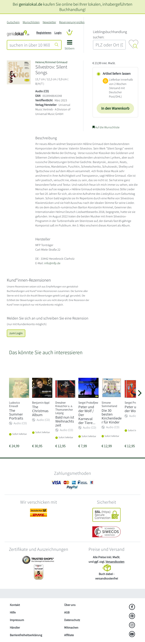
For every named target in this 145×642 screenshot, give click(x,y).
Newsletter (49, 22)
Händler (15, 628)
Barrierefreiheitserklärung (26, 635)
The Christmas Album (40, 410)
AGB (66, 612)
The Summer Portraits (16, 414)
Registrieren (43, 33)
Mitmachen (71, 628)
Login (58, 33)
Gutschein (13, 22)
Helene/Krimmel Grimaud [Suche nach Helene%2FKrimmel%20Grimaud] (51, 62)
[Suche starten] (56, 44)
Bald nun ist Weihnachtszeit (64, 421)
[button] (70, 46)
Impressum (17, 620)
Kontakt (15, 605)
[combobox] (29, 44)
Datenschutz (72, 620)
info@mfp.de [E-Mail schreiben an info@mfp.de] (52, 263)
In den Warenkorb (115, 108)
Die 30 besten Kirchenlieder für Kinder (112, 416)
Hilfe (13, 612)
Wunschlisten (31, 22)
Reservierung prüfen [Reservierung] (72, 22)
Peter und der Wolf (132, 408)
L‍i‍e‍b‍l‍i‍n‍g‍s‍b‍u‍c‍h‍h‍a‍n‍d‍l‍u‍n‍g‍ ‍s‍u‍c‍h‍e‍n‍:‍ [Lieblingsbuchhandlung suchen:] (110, 34)
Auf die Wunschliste (106, 127)
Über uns (70, 605)
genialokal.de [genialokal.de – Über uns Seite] (30, 4)
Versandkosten (115, 562)
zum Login (16, 333)
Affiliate (69, 635)
